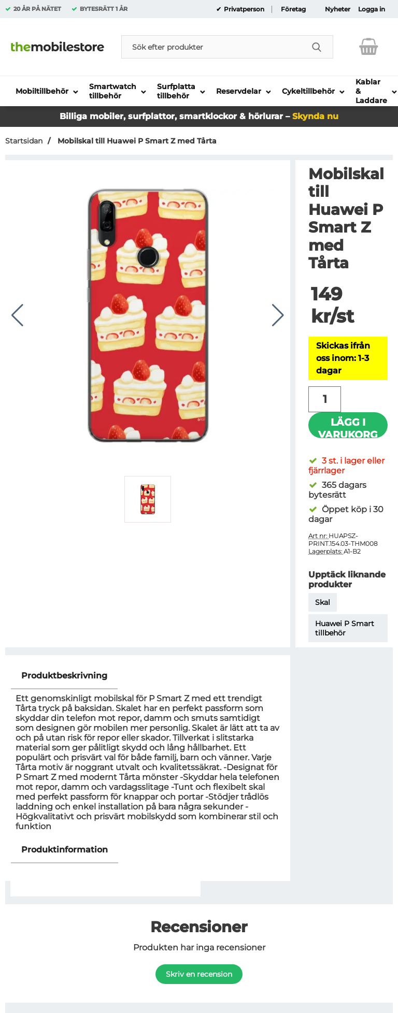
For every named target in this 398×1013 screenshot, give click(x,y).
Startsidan (23, 141)
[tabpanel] (147, 749)
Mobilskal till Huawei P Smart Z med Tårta (136, 141)
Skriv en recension (199, 974)
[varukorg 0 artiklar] (369, 46)
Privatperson (243, 9)
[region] (147, 676)
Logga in (371, 9)
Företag (293, 9)
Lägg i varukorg (348, 427)
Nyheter (337, 9)
